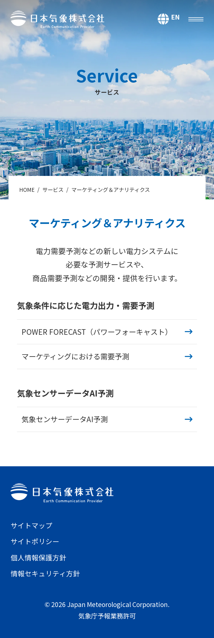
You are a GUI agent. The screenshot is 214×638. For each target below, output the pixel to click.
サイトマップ (31, 525)
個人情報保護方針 (38, 557)
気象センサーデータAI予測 (64, 419)
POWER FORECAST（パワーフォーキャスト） (96, 331)
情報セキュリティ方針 (45, 572)
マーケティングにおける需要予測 (75, 356)
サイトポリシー (35, 541)
